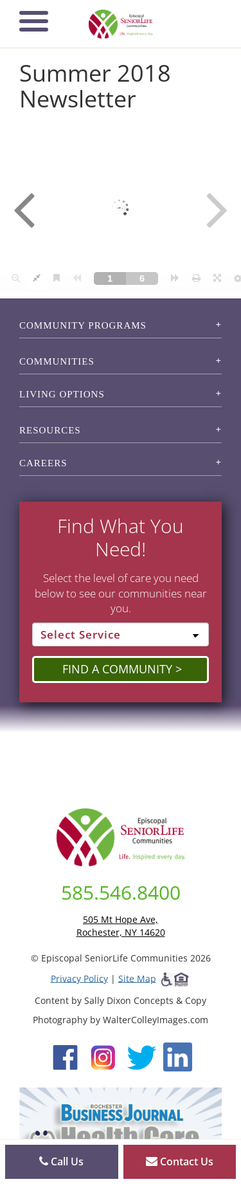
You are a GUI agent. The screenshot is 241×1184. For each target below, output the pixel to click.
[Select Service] (120, 635)
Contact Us (179, 1161)
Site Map (137, 978)
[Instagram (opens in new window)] (103, 1056)
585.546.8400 (121, 892)
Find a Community (117, 669)
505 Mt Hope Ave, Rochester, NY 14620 (120, 925)
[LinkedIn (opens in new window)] (177, 1056)
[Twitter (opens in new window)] (141, 1056)
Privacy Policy (79, 978)
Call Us (61, 1161)
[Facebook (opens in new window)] (65, 1056)
